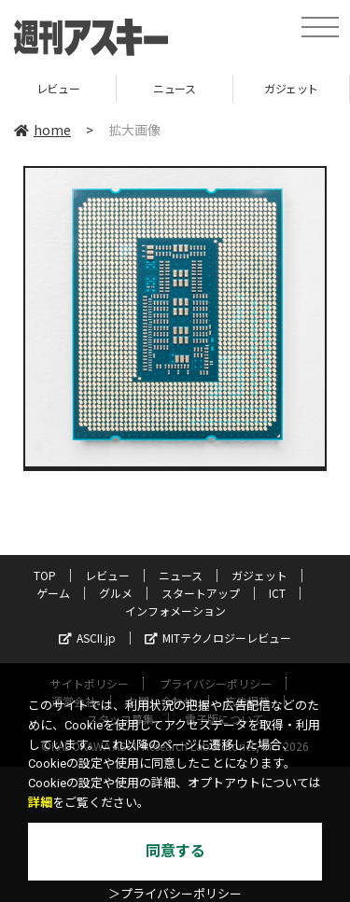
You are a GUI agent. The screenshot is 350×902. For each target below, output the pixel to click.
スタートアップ (200, 593)
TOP (45, 575)
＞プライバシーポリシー (175, 894)
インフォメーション (175, 610)
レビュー (57, 88)
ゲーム (53, 593)
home (42, 129)
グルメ (116, 593)
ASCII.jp (87, 637)
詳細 (40, 803)
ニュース (174, 88)
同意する (175, 851)
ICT (277, 593)
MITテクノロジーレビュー (218, 637)
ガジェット (291, 88)
